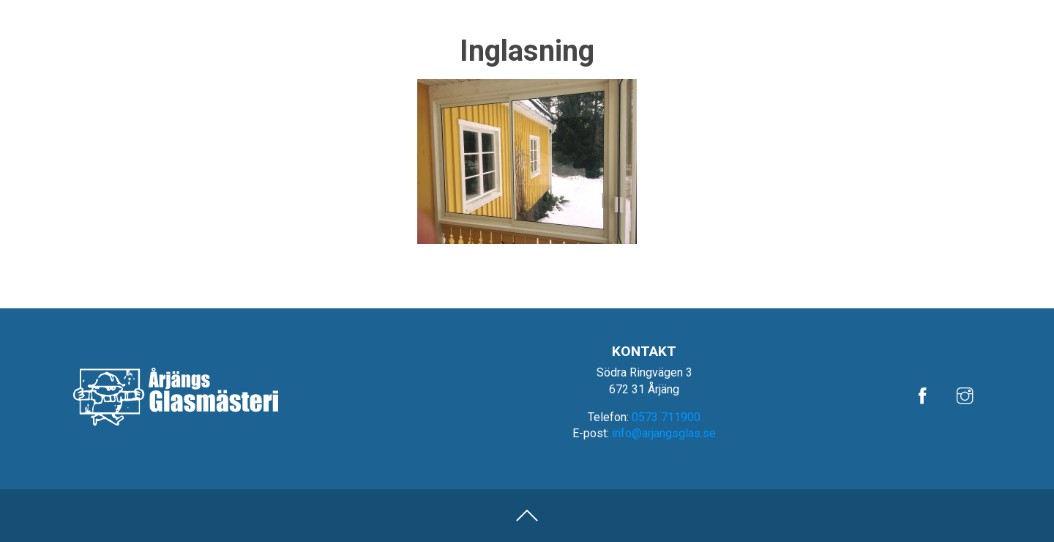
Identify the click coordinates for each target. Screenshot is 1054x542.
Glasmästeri (863, 48)
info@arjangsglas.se (664, 433)
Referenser (872, 12)
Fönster (952, 48)
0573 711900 (666, 417)
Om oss (934, 12)
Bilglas (778, 48)
